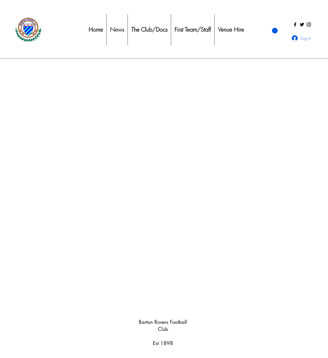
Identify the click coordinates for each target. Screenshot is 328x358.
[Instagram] (309, 24)
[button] (275, 30)
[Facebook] (295, 24)
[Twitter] (302, 24)
